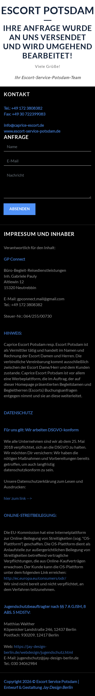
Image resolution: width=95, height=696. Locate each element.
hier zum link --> (18, 498)
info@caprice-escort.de (24, 125)
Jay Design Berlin (57, 687)
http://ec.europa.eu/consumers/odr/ (35, 578)
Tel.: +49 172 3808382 (23, 108)
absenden (19, 208)
